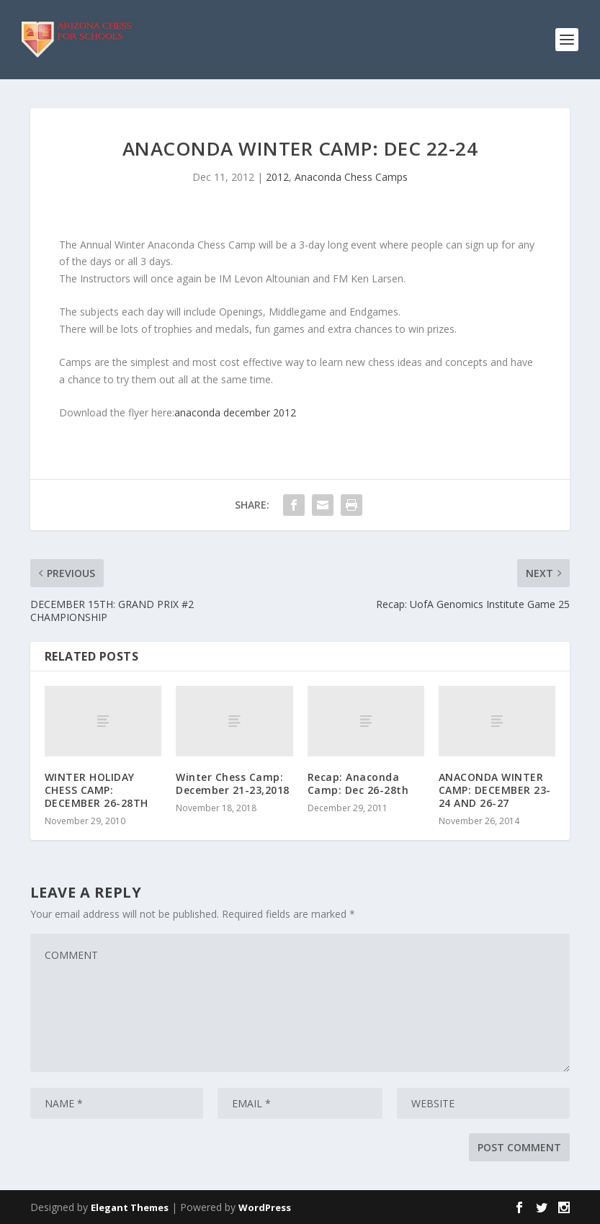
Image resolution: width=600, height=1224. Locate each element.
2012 (277, 177)
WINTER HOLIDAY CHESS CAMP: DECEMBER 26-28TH (96, 790)
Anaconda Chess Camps (351, 177)
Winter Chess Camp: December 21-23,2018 (233, 783)
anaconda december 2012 (235, 412)
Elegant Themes (130, 1207)
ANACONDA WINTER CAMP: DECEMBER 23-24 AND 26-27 (495, 790)
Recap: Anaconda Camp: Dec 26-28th (358, 783)
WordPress (264, 1207)
